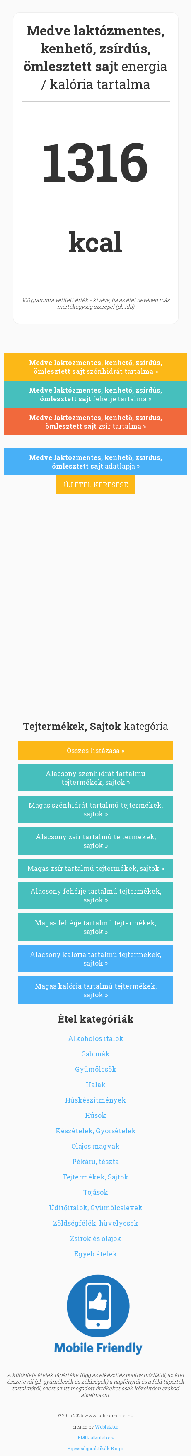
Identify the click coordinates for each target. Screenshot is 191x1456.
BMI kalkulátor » (96, 1437)
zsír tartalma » (95, 421)
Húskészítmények (95, 1099)
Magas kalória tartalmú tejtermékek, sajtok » (96, 990)
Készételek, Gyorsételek (96, 1130)
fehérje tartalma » (95, 394)
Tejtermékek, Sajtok (95, 1176)
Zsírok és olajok (95, 1238)
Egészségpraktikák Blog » (95, 1448)
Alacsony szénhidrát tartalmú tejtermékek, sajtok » (95, 777)
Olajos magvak (95, 1146)
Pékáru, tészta (95, 1161)
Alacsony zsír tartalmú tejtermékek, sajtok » (96, 841)
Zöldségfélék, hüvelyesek (95, 1223)
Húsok (95, 1115)
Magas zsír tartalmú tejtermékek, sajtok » (95, 868)
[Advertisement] (95, 615)
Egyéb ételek (95, 1253)
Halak (96, 1084)
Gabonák (95, 1053)
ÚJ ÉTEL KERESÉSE (95, 484)
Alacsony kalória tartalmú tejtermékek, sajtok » (95, 958)
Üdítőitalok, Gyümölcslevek (96, 1207)
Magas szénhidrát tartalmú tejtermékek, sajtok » (96, 809)
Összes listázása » (95, 750)
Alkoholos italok (95, 1038)
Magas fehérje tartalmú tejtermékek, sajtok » (95, 927)
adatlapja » (95, 461)
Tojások (95, 1192)
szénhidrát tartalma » (95, 367)
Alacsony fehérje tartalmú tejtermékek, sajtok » (95, 895)
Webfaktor (106, 1427)
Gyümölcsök (95, 1069)
